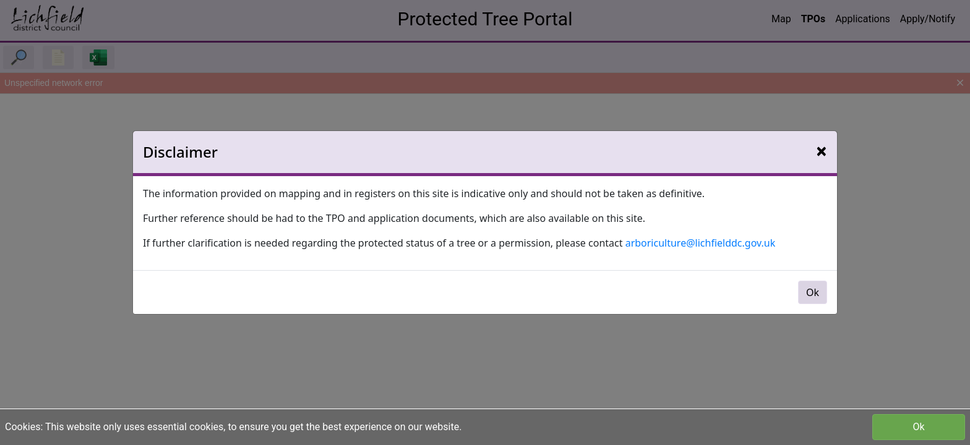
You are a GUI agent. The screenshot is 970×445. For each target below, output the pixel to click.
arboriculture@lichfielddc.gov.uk (700, 243)
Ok (918, 427)
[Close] (821, 151)
